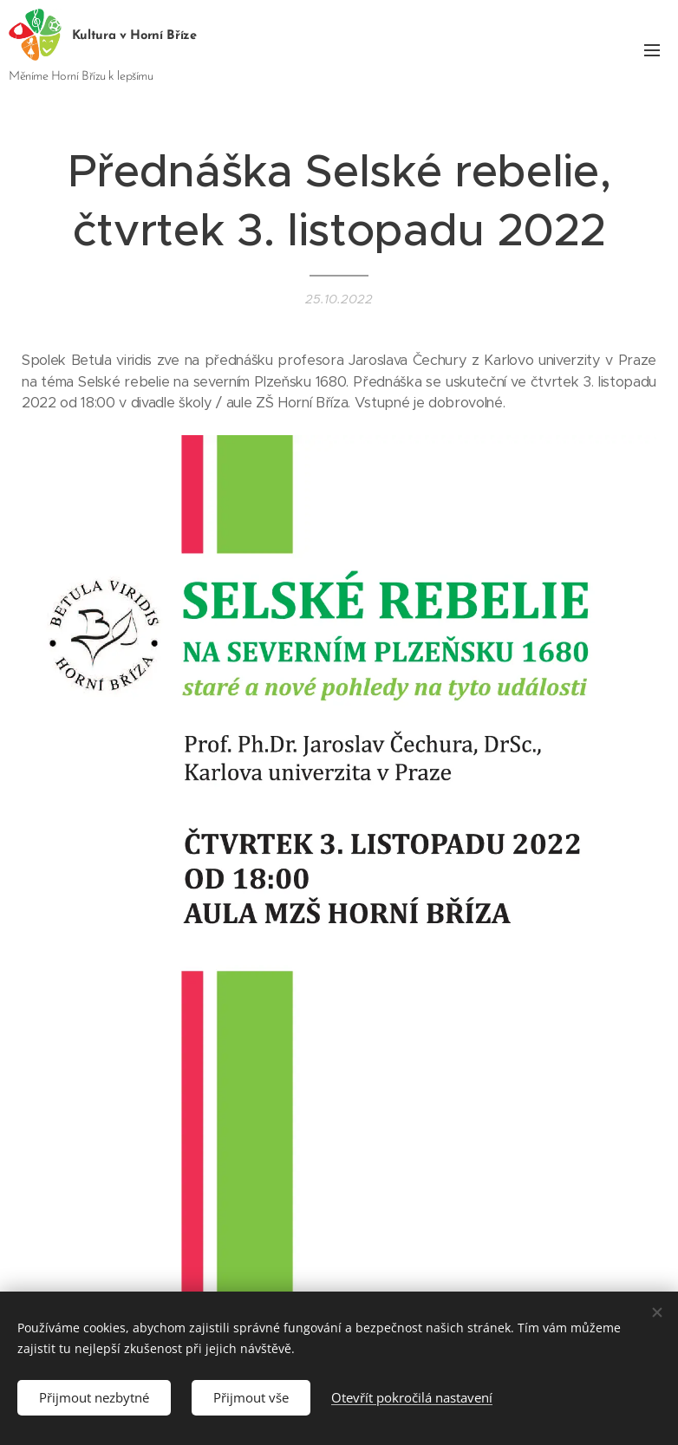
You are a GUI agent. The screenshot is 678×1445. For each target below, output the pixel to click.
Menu (652, 50)
